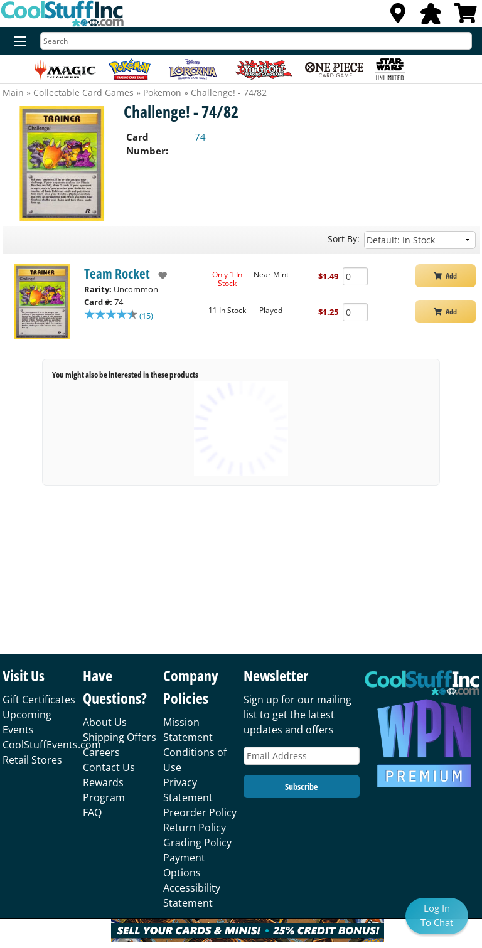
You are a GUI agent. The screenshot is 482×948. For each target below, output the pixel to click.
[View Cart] (465, 17)
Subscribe (301, 786)
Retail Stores (32, 760)
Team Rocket (117, 273)
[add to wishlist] (158, 275)
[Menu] (17, 42)
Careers (101, 752)
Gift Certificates (39, 699)
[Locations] (397, 17)
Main (13, 93)
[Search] (256, 41)
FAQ (92, 812)
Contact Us (109, 767)
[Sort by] (420, 240)
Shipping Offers (119, 737)
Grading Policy (197, 842)
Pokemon (162, 93)
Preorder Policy (200, 812)
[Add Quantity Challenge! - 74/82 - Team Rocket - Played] (355, 312)
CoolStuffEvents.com (52, 745)
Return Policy (194, 827)
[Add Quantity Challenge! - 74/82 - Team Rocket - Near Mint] (355, 276)
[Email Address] (302, 756)
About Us (105, 722)
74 (200, 136)
